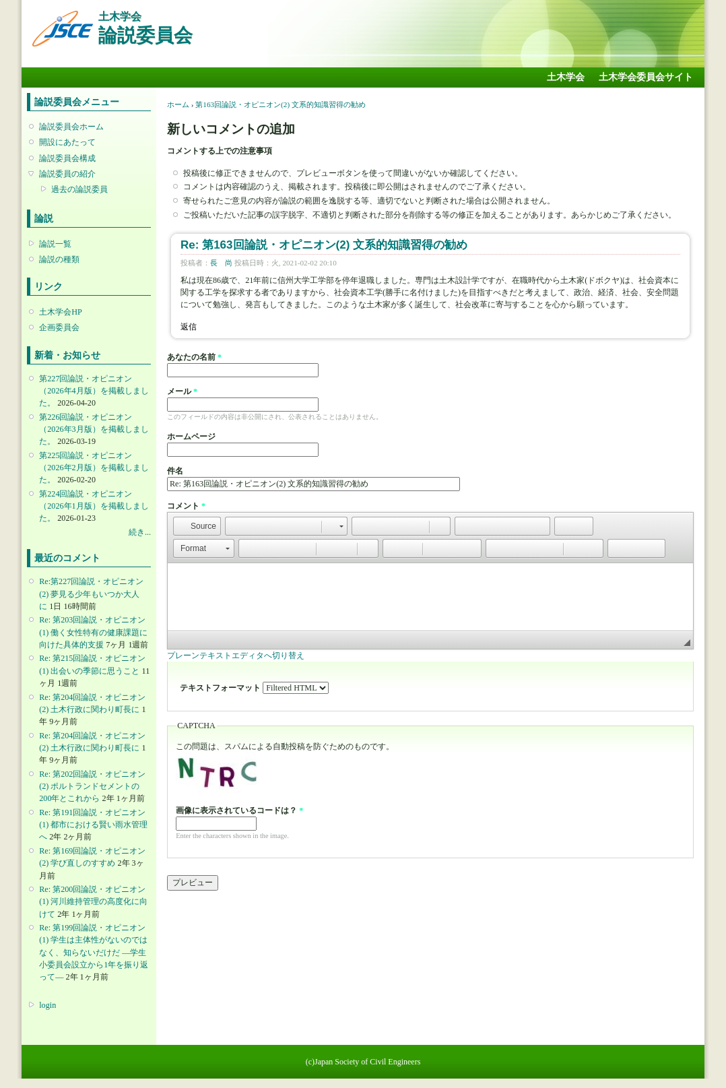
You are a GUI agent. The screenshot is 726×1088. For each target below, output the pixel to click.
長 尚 (221, 263)
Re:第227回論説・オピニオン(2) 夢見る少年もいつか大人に (91, 593)
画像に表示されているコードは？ (239, 810)
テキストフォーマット (221, 688)
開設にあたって (67, 142)
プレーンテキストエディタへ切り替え (235, 655)
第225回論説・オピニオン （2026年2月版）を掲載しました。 (93, 467)
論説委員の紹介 (67, 174)
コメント (186, 506)
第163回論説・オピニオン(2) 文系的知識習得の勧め (280, 104)
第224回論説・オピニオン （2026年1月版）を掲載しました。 (93, 506)
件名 (175, 471)
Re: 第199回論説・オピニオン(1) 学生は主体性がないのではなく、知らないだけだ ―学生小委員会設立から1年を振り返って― (93, 952)
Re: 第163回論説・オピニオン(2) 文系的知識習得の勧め (323, 244)
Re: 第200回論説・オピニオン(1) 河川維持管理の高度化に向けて (93, 901)
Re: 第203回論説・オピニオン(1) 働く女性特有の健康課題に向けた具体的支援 (93, 632)
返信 (188, 326)
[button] (197, 526)
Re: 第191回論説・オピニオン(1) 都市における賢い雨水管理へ (93, 824)
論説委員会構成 (67, 158)
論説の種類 (59, 259)
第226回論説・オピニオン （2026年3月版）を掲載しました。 (93, 429)
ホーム (178, 104)
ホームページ (191, 436)
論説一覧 (55, 244)
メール (182, 391)
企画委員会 (59, 327)
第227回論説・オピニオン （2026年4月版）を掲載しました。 (93, 391)
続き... (140, 532)
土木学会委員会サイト (646, 77)
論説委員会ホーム (71, 126)
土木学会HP (60, 312)
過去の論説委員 (79, 189)
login (47, 1005)
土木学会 (566, 77)
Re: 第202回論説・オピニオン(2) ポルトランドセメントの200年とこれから (92, 786)
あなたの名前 (194, 357)
